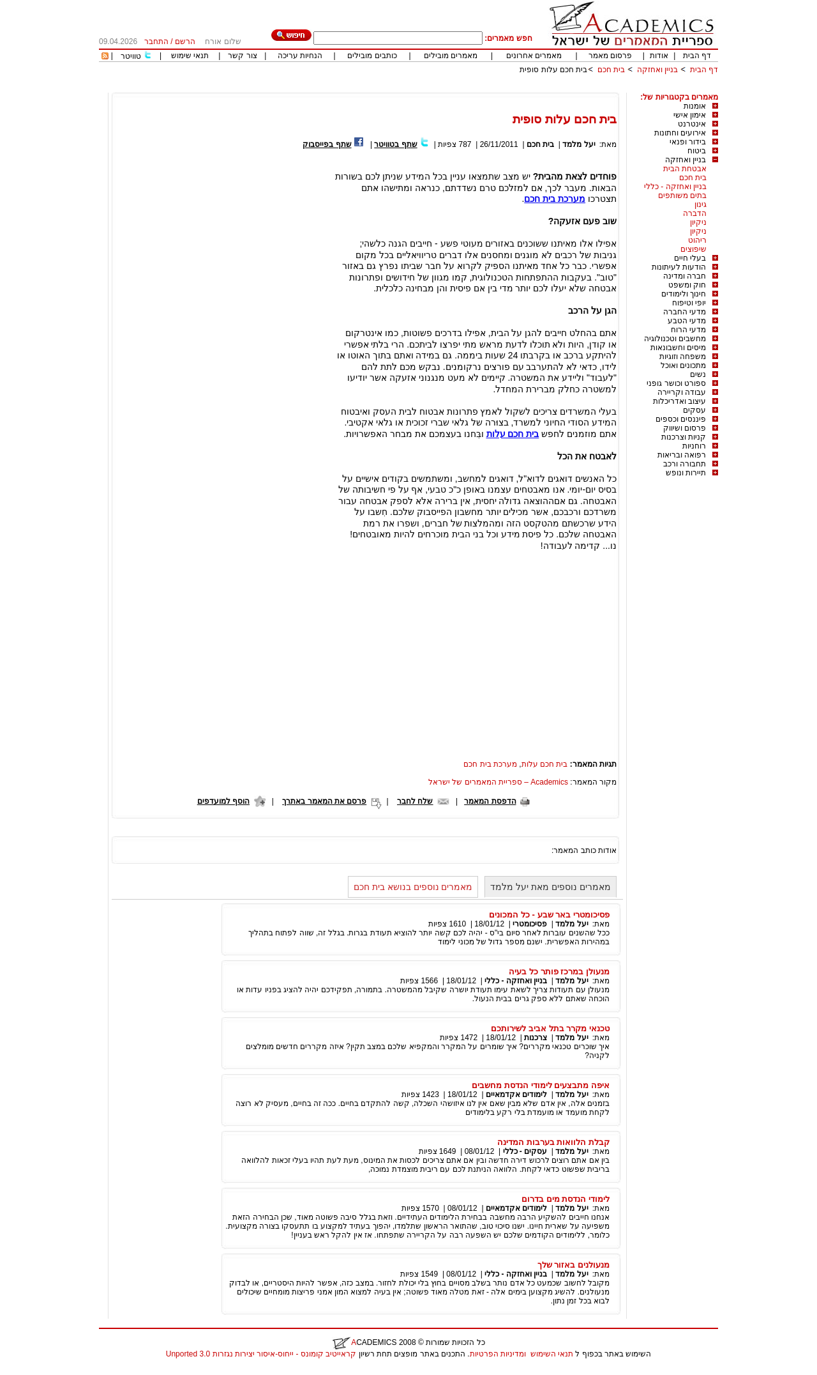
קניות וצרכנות (683, 437)
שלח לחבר (415, 801)
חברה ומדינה (684, 276)
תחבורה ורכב (684, 463)
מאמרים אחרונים (534, 55)
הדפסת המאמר (490, 801)
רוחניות (694, 446)
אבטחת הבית (685, 168)
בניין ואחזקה (656, 69)
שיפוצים (693, 249)
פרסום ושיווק (684, 428)
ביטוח (696, 150)
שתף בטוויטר (395, 144)
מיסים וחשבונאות (678, 347)
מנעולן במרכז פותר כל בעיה (559, 971)
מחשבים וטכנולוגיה (675, 338)
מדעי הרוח (688, 329)
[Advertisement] (485, 88)
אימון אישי (689, 115)
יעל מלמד (578, 144)
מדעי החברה (684, 311)
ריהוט (697, 240)
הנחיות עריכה (300, 55)
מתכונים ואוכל (683, 365)
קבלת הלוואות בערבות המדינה (553, 1142)
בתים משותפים (682, 195)
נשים (698, 374)
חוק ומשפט (687, 284)
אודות (659, 55)
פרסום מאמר (610, 55)
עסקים (694, 410)
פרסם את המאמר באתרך (324, 801)
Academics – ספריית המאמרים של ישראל (498, 782)
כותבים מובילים (371, 55)
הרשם (185, 41)
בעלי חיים (690, 258)
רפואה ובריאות (681, 454)
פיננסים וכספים (681, 419)
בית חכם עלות (544, 764)
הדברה (695, 213)
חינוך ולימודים (683, 293)
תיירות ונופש (686, 472)
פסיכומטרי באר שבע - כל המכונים (549, 914)
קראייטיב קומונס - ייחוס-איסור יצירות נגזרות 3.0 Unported (261, 1353)
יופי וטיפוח (689, 302)
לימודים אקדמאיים (516, 1094)
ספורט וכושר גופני (676, 383)
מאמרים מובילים (450, 55)
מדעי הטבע (687, 320)
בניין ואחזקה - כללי (675, 186)
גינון (700, 204)
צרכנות (535, 1037)
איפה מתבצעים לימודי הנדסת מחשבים (541, 1085)
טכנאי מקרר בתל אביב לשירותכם (550, 1028)
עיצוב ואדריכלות (679, 401)
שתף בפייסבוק (327, 144)
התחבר (156, 41)
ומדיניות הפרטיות (498, 1353)
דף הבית (697, 55)
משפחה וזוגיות (682, 356)
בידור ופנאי (688, 141)
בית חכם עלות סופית (553, 69)
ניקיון (698, 222)
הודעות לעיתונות (679, 267)
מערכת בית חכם (490, 764)
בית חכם (611, 69)
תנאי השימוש (551, 1353)
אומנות (695, 106)
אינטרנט (692, 123)
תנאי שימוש (190, 55)
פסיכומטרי (530, 923)
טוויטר (131, 56)
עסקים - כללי (525, 1151)
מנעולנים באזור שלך (573, 1265)
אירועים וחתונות (680, 132)
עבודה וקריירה (681, 392)
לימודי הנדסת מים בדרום (565, 1199)
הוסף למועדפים (223, 801)
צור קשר (242, 55)
